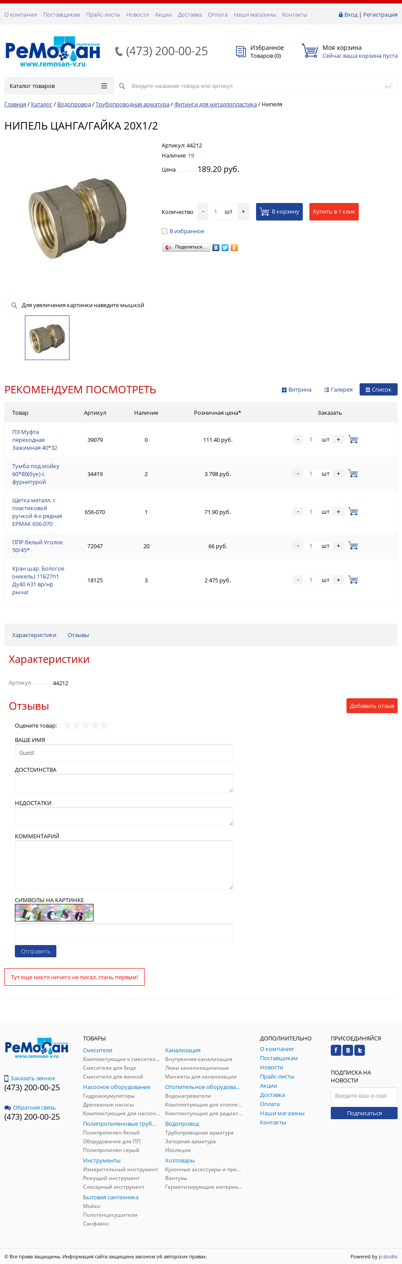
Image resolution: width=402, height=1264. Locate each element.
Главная (15, 104)
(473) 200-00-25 (167, 51)
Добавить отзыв (372, 706)
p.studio (388, 1256)
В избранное (183, 231)
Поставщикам (61, 14)
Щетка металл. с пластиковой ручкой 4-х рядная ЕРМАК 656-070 (37, 512)
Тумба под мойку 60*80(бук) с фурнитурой (35, 474)
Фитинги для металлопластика (215, 104)
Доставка (190, 14)
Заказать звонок (29, 1078)
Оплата (218, 14)
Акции (163, 14)
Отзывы (78, 635)
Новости (137, 14)
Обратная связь (30, 1107)
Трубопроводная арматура (133, 104)
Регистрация (380, 14)
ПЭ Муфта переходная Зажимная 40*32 (34, 440)
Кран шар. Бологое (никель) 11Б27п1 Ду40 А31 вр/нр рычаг (38, 580)
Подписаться (364, 1113)
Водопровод (74, 104)
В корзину (279, 211)
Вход (350, 14)
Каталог (41, 104)
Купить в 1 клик (334, 211)
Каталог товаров (58, 86)
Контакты (294, 14)
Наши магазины (255, 14)
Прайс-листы (103, 14)
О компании (20, 14)
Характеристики (34, 635)
